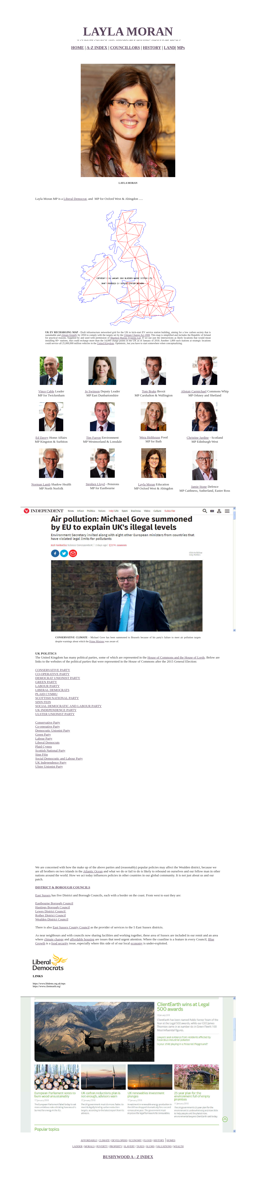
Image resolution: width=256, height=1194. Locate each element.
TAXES (140, 1146)
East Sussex (43, 895)
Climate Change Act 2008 (137, 335)
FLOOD (148, 1140)
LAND (169, 48)
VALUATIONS (164, 1146)
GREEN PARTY (46, 682)
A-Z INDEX (96, 48)
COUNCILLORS (125, 48)
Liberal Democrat (75, 199)
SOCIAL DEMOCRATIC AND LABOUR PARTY (68, 706)
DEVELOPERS (120, 1140)
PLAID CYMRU (46, 694)
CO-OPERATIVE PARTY (52, 674)
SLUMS (150, 1146)
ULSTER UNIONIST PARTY (54, 714)
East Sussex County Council (71, 927)
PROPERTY (116, 1146)
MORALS (89, 1146)
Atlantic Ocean (92, 871)
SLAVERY (129, 1146)
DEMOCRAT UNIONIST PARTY (57, 678)
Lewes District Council (50, 911)
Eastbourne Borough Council (54, 903)
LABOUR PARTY (47, 686)
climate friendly (69, 335)
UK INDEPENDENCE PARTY (55, 710)
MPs (181, 48)
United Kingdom (105, 343)
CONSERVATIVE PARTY (52, 670)
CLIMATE (104, 1140)
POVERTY (102, 1146)
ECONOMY (135, 1140)
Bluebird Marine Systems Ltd (125, 337)
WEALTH (178, 1146)
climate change (54, 939)
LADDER (77, 1146)
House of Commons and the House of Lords (176, 657)
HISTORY (152, 48)
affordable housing (82, 939)
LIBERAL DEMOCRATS (52, 690)
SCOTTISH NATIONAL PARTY (57, 698)
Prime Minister (96, 641)
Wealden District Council (51, 919)
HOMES (170, 1140)
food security (59, 943)
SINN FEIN (43, 702)
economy (137, 943)
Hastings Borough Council (52, 907)
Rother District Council (50, 915)
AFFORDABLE (89, 1140)
